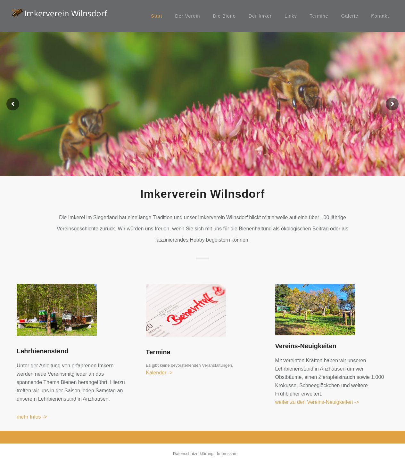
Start (156, 16)
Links (291, 16)
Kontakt (380, 16)
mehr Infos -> (32, 417)
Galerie (349, 16)
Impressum (227, 453)
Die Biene (224, 16)
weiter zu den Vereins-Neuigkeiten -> (317, 402)
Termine (319, 16)
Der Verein (187, 16)
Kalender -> (159, 372)
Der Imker (260, 16)
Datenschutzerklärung (193, 453)
